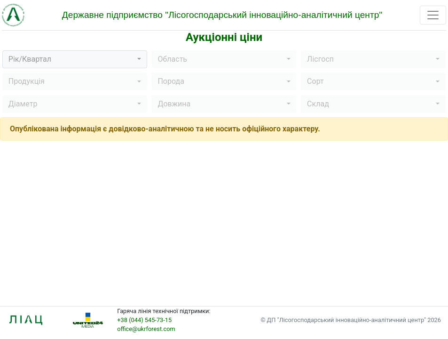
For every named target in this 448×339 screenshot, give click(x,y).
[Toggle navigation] (433, 15)
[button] (74, 59)
